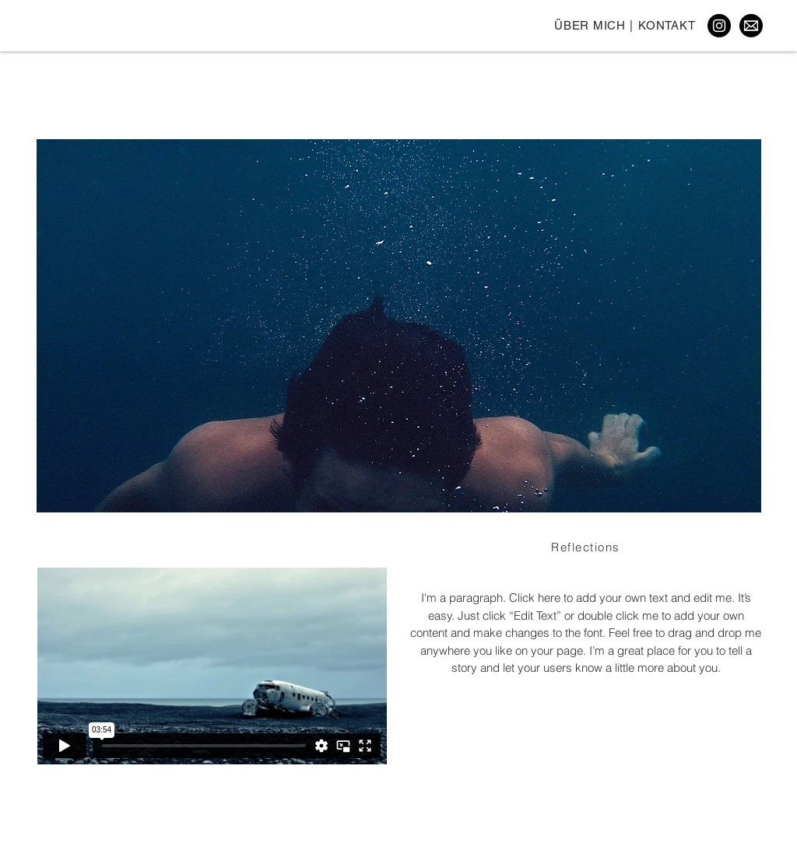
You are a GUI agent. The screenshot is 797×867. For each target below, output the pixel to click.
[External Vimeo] (212, 666)
